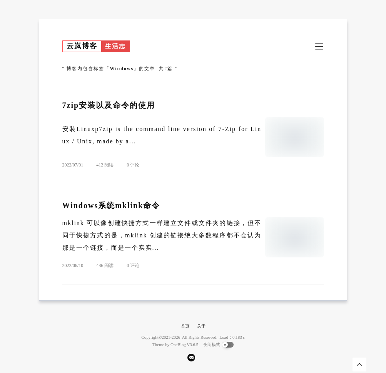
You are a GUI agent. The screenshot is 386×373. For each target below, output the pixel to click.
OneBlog (178, 344)
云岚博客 (82, 46)
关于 (201, 326)
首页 (185, 326)
